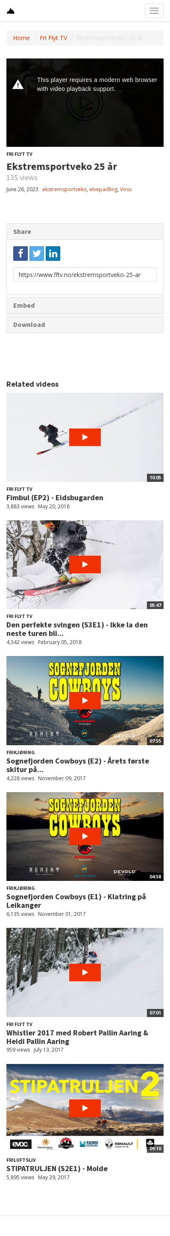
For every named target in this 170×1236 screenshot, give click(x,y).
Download (29, 324)
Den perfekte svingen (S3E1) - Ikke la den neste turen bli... (77, 629)
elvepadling (103, 189)
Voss (126, 189)
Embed (24, 305)
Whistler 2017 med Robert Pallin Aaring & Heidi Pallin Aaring (77, 1037)
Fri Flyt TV (53, 38)
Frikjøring (20, 752)
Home (21, 38)
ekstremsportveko (64, 189)
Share (22, 231)
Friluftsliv (21, 1160)
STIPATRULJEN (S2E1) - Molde (57, 1168)
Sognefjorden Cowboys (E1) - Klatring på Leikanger (76, 901)
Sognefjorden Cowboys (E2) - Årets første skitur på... (77, 765)
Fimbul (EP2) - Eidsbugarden (54, 497)
